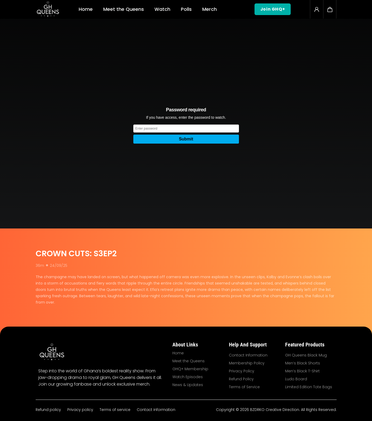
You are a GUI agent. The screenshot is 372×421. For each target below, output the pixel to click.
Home (86, 9)
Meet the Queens (123, 9)
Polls (186, 9)
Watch (162, 9)
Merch (209, 9)
